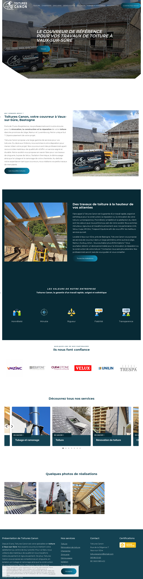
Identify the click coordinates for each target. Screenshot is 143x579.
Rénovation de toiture (70, 547)
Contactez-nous (131, 5)
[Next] (11, 426)
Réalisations (113, 5)
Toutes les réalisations (85, 258)
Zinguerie (57, 5)
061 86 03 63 (95, 558)
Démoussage (69, 5)
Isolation (80, 5)
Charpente (46, 5)
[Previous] (6, 426)
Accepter (68, 571)
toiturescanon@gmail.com (101, 554)
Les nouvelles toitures (17, 171)
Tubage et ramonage (96, 5)
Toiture (36, 5)
